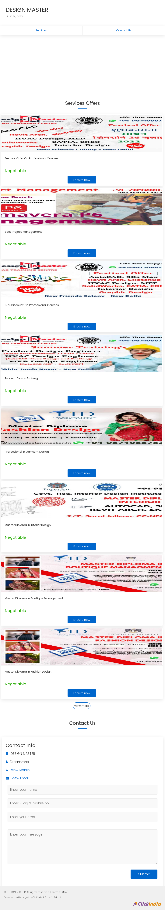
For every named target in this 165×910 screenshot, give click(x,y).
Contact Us (123, 30)
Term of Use (59, 892)
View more (81, 706)
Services (41, 30)
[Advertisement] (82, 63)
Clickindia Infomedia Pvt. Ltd (47, 897)
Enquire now (81, 180)
